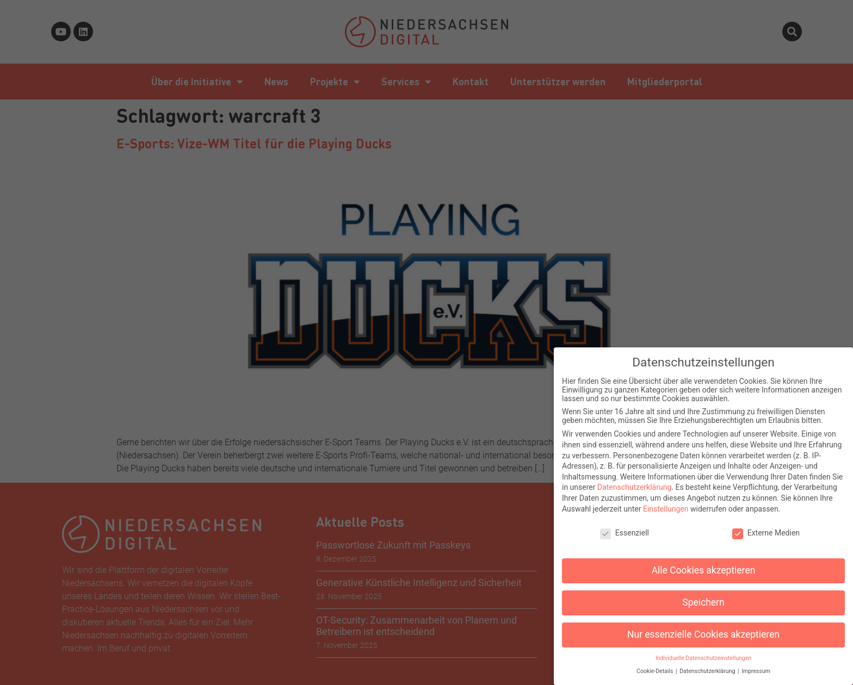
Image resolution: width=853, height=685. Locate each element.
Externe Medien (766, 526)
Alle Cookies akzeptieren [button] (704, 563)
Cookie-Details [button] (655, 664)
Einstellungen (666, 501)
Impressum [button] (755, 664)
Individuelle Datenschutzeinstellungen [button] (703, 651)
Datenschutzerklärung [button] (708, 664)
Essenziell (624, 526)
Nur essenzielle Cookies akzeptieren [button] (703, 627)
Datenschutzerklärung (634, 480)
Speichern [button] (703, 595)
